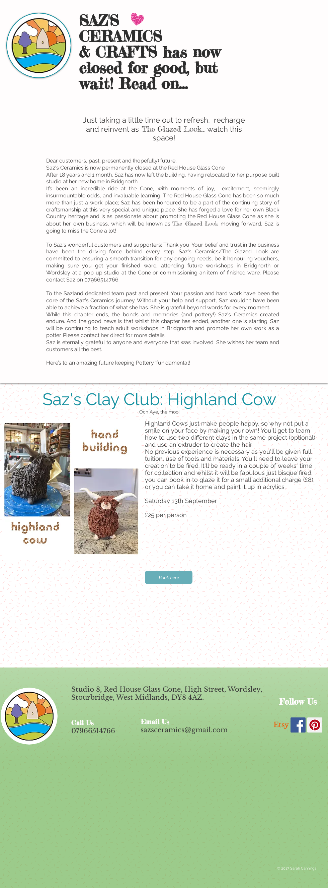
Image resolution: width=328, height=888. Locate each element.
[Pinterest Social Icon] (314, 725)
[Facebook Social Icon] (298, 725)
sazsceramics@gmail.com (184, 730)
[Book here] (168, 577)
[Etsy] (281, 725)
